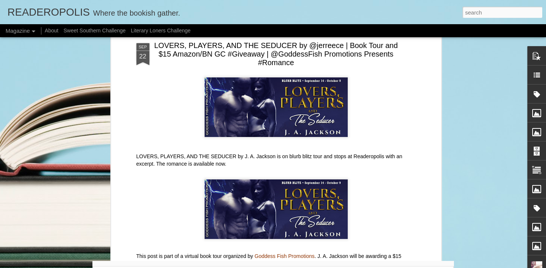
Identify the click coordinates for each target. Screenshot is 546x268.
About (52, 31)
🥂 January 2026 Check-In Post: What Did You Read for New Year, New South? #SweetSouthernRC (143, 229)
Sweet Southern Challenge (95, 31)
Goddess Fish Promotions (285, 132)
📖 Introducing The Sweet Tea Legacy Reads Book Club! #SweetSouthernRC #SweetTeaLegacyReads (320, 233)
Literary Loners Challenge (160, 31)
